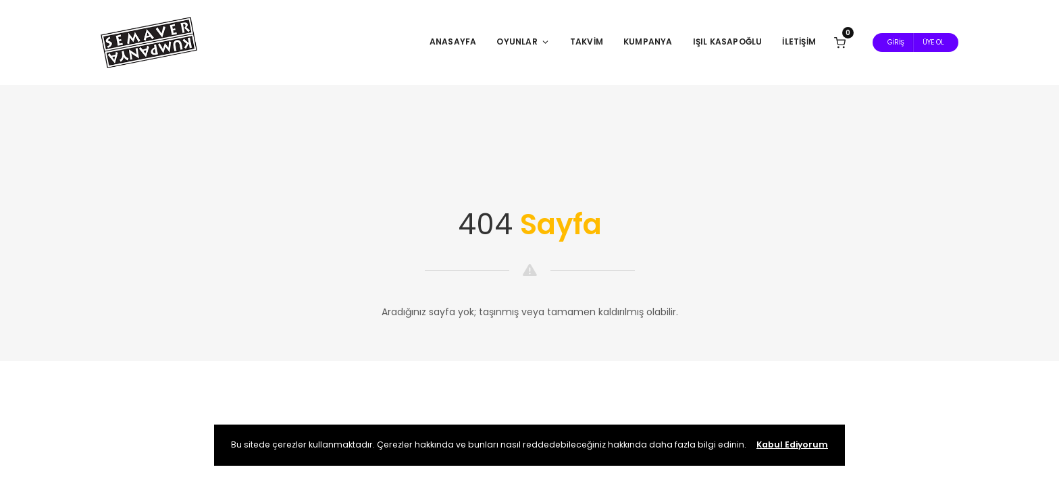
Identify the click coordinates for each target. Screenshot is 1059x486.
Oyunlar (522, 41)
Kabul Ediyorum (792, 444)
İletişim (799, 41)
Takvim (586, 41)
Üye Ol (933, 42)
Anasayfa (453, 41)
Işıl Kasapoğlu (728, 41)
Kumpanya (648, 41)
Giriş (895, 42)
